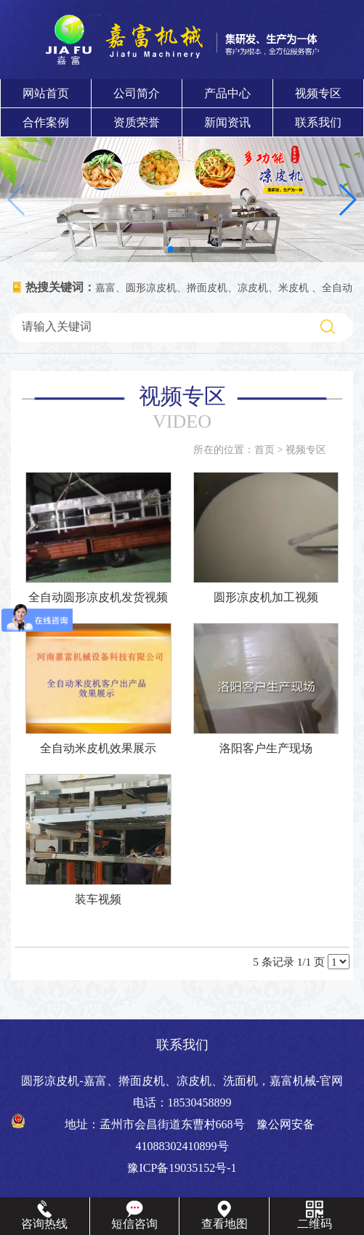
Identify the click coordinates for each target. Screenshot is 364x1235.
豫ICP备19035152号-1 (181, 1168)
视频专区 (318, 93)
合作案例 (46, 122)
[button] (171, 249)
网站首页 (46, 93)
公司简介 (136, 93)
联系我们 (318, 122)
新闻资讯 (227, 122)
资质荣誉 (136, 122)
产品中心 (227, 93)
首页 (264, 449)
